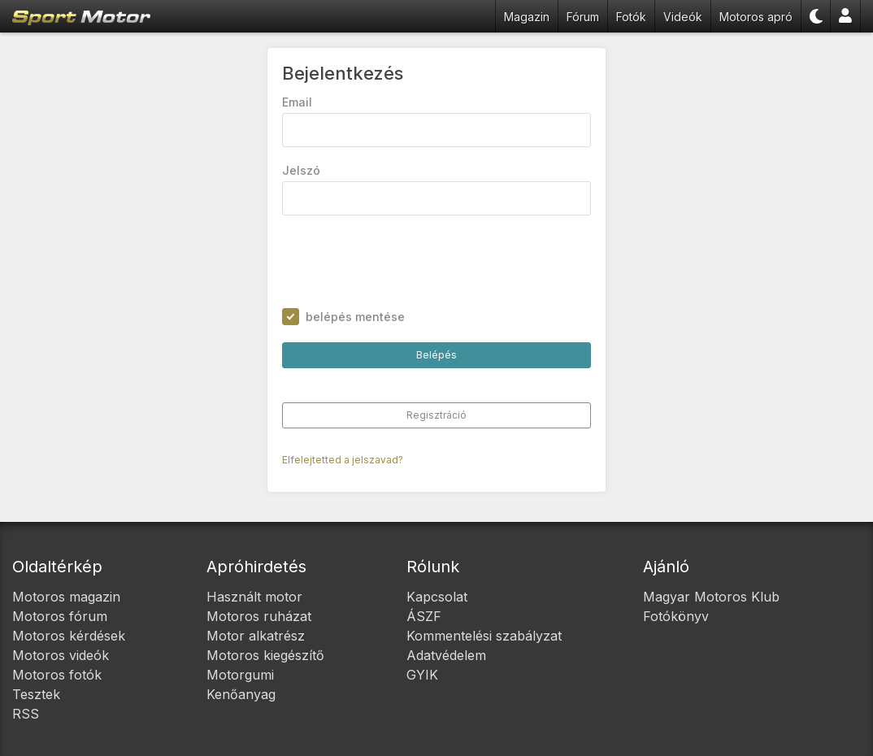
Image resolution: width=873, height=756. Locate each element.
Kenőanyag (241, 694)
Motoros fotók (57, 675)
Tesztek (36, 694)
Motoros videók (60, 655)
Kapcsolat (436, 597)
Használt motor (254, 597)
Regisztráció (436, 415)
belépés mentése (355, 317)
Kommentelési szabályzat (484, 636)
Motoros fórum (59, 616)
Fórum (583, 17)
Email (297, 102)
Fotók (631, 17)
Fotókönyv (676, 616)
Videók (682, 17)
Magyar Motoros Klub (711, 597)
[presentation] (405, 261)
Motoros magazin (66, 597)
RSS (25, 714)
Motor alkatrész (255, 636)
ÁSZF (423, 616)
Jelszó (301, 170)
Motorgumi (240, 675)
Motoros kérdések (68, 636)
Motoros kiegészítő (265, 655)
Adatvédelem (446, 655)
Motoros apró (756, 17)
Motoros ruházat (258, 616)
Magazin (526, 17)
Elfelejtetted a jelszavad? (342, 460)
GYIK (422, 675)
